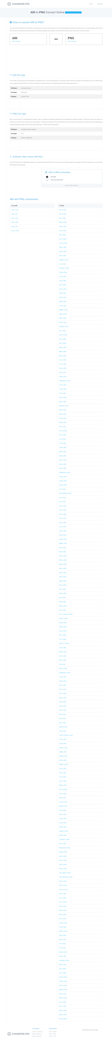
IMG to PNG (62, 914)
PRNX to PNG (63, 998)
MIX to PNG (62, 552)
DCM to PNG (63, 397)
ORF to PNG (62, 577)
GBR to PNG (62, 451)
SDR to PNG (62, 706)
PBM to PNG (63, 581)
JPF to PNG (62, 518)
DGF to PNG (62, 814)
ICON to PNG (63, 272)
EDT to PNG (62, 1006)
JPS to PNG (62, 522)
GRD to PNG (62, 477)
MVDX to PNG (63, 806)
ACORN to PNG (63, 326)
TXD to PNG (62, 648)
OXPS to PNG (63, 931)
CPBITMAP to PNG (64, 381)
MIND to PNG (63, 989)
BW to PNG (62, 798)
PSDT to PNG (63, 885)
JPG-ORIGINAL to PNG (66, 877)
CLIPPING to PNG (64, 839)
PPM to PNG (63, 652)
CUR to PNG (62, 389)
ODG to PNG (62, 289)
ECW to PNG (63, 418)
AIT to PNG (62, 331)
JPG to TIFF (52, 1034)
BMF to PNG (62, 351)
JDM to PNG (63, 869)
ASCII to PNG (63, 335)
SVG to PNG (62, 898)
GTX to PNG (62, 823)
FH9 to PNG (62, 435)
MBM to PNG (63, 543)
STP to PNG (62, 927)
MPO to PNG (63, 560)
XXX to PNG (62, 768)
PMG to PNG (63, 627)
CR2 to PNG (62, 231)
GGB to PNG (62, 456)
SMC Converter (36, 1034)
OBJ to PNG (62, 572)
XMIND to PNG (63, 764)
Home (90, 4)
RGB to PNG (62, 681)
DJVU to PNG (63, 243)
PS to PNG (62, 664)
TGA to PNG (62, 739)
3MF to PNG (62, 964)
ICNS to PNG (63, 485)
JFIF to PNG (62, 506)
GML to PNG (63, 460)
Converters (100, 4)
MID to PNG (62, 939)
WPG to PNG (63, 760)
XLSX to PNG (63, 1019)
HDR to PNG (63, 481)
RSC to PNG (62, 693)
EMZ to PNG (63, 251)
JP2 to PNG (62, 276)
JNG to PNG (62, 514)
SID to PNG (62, 718)
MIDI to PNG (63, 910)
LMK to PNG (62, 539)
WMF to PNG (63, 314)
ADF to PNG (62, 210)
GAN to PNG (62, 447)
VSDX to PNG (63, 981)
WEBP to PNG (63, 756)
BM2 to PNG (62, 347)
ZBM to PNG (63, 785)
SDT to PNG (62, 710)
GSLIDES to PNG (64, 268)
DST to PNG (62, 631)
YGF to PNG (62, 773)
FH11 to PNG (63, 902)
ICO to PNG (62, 489)
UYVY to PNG (63, 789)
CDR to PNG (62, 226)
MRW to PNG (63, 564)
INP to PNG (62, 969)
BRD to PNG (62, 356)
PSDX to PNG (63, 668)
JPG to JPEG (53, 1031)
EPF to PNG (62, 256)
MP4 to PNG (62, 1015)
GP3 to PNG (62, 464)
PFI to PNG (62, 597)
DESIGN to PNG (64, 406)
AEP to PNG (62, 214)
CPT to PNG (62, 385)
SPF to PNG (62, 731)
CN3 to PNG (62, 793)
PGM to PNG (63, 606)
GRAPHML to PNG (64, 472)
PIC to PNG (62, 610)
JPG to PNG (62, 281)
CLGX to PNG (63, 802)
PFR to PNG (62, 602)
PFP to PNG (62, 843)
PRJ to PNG (62, 656)
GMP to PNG (63, 827)
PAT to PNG (62, 635)
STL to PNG (62, 639)
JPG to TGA (52, 1036)
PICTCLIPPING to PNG (66, 614)
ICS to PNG (62, 497)
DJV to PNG (62, 239)
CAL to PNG (62, 360)
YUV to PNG (62, 777)
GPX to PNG (62, 468)
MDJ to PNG (63, 881)
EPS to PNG (62, 894)
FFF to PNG (62, 426)
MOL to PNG (63, 556)
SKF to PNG (62, 723)
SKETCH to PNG (64, 643)
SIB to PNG (62, 714)
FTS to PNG (62, 443)
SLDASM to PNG (64, 960)
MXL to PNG (62, 568)
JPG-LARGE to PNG (65, 873)
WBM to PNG (63, 752)
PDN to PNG (62, 593)
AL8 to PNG (62, 810)
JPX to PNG (62, 527)
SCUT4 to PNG (63, 889)
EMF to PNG (62, 247)
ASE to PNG (62, 339)
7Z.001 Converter (37, 1031)
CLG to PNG (62, 1002)
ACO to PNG (62, 322)
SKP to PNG (62, 935)
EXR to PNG (62, 422)
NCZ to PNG (62, 781)
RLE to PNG (62, 685)
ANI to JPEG (15, 231)
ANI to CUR (15, 210)
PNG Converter (72, 41)
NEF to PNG (62, 285)
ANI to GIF (15, 214)
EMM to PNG (63, 852)
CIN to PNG (62, 372)
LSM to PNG (62, 818)
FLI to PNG (62, 439)
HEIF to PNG (63, 864)
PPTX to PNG (63, 985)
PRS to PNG (62, 660)
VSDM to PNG (63, 748)
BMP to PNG (63, 222)
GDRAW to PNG (63, 260)
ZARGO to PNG (63, 831)
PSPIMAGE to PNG (64, 673)
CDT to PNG (62, 364)
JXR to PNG (62, 531)
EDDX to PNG (63, 952)
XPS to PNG (62, 994)
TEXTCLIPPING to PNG (66, 735)
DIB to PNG (62, 235)
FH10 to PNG (63, 431)
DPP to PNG (62, 410)
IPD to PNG (62, 919)
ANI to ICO (15, 226)
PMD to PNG (63, 623)
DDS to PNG (62, 401)
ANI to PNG (15, 222)
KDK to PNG (62, 535)
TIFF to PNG (62, 306)
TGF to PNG (62, 973)
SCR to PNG (62, 702)
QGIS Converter (36, 1036)
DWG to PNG (63, 1010)
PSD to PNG (62, 297)
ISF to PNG (62, 502)
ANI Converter (16, 41)
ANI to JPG (15, 218)
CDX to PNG (62, 368)
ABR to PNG (62, 318)
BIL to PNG (62, 218)
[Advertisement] (56, 60)
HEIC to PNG (63, 856)
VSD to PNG (62, 743)
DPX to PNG (62, 414)
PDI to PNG (62, 589)
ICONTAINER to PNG (65, 493)
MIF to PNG (62, 547)
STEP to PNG (63, 923)
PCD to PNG (62, 585)
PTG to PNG (62, 677)
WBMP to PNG (63, 310)
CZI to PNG (62, 393)
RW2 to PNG (63, 698)
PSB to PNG (62, 293)
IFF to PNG (62, 948)
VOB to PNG (62, 956)
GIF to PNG (62, 264)
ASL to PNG (62, 343)
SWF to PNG (62, 906)
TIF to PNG (62, 944)
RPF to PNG (62, 689)
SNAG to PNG (63, 727)
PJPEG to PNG (63, 618)
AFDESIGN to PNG (64, 848)
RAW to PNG (63, 301)
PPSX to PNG (63, 977)
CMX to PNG (63, 376)
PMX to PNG (63, 835)
